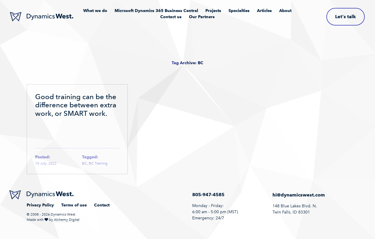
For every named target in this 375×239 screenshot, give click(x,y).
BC (84, 163)
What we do (95, 10)
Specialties (239, 10)
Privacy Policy (40, 205)
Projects (213, 10)
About (285, 10)
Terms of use (74, 205)
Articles (264, 10)
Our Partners (202, 16)
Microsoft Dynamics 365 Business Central (156, 10)
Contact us (171, 16)
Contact (102, 205)
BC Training (98, 163)
